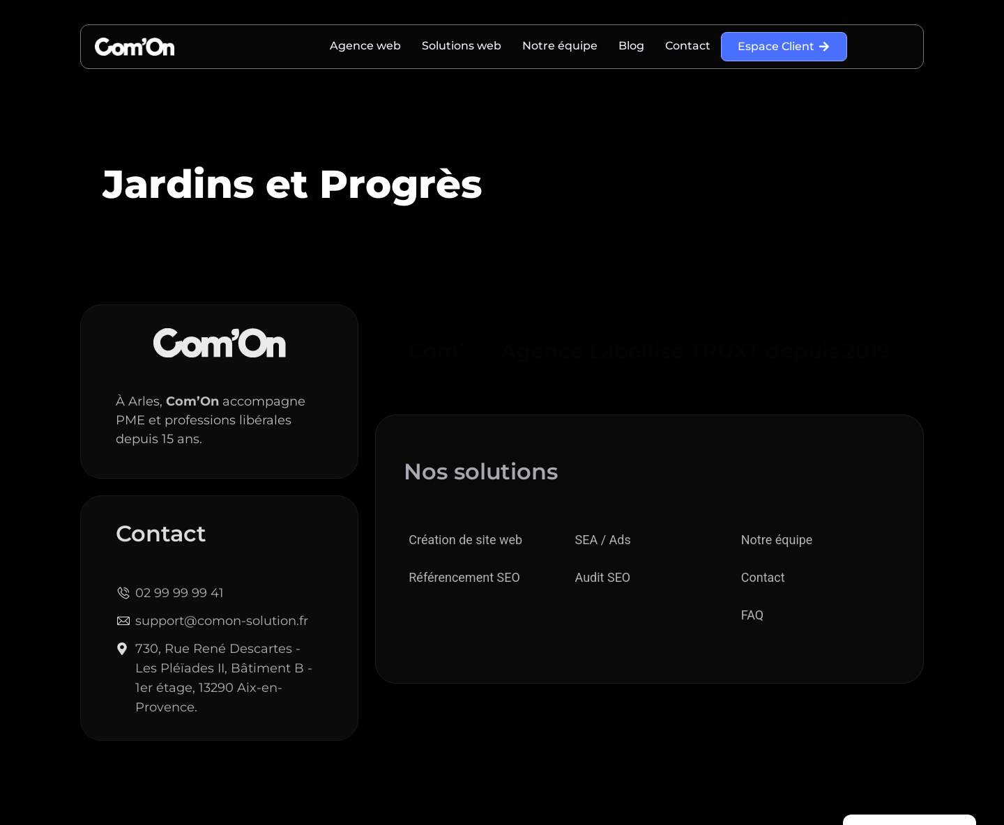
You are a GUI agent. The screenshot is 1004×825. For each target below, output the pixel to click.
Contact (687, 45)
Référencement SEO (464, 577)
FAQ (752, 615)
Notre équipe (560, 45)
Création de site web (465, 539)
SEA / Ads (603, 539)
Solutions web (461, 45)
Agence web (365, 45)
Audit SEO (603, 577)
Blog (631, 45)
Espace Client (784, 46)
